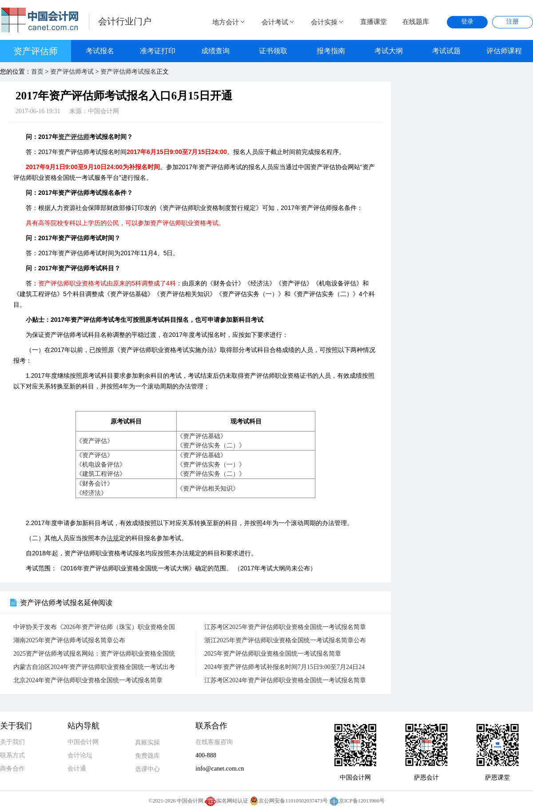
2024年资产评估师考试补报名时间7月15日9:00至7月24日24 (284, 667)
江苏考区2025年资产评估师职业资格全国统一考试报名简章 (285, 627)
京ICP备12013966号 (357, 800)
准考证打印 (157, 51)
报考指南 (331, 51)
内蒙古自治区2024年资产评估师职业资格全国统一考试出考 (94, 667)
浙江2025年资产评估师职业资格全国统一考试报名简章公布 (285, 640)
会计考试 (278, 22)
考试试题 (446, 51)
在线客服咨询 (214, 742)
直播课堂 (373, 21)
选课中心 (147, 769)
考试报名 (100, 51)
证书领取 (273, 51)
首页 (37, 71)
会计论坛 (80, 755)
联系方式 (12, 755)
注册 (512, 21)
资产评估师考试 (72, 71)
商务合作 (12, 768)
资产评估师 (35, 51)
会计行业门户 (124, 21)
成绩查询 (215, 51)
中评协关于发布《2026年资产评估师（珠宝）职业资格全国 (94, 627)
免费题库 (147, 755)
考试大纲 (388, 51)
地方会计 (229, 22)
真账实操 (147, 742)
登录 (467, 21)
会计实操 (328, 22)
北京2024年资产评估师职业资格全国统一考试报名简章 (88, 680)
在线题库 (415, 21)
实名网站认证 (226, 800)
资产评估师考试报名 (128, 71)
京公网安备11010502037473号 (289, 800)
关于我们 (12, 742)
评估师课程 (504, 51)
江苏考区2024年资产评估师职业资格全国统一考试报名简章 (285, 680)
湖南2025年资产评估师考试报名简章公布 (69, 640)
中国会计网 (83, 742)
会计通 (77, 768)
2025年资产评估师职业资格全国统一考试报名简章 (272, 653)
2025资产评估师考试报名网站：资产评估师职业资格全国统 (94, 653)
